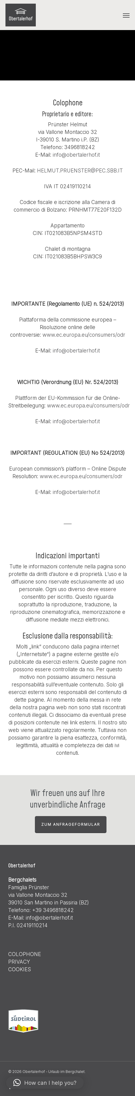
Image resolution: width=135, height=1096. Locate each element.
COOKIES (19, 969)
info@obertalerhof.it (76, 155)
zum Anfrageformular (70, 824)
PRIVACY (19, 962)
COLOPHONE (24, 954)
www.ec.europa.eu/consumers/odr (83, 335)
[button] (126, 15)
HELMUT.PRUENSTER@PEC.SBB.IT (80, 171)
